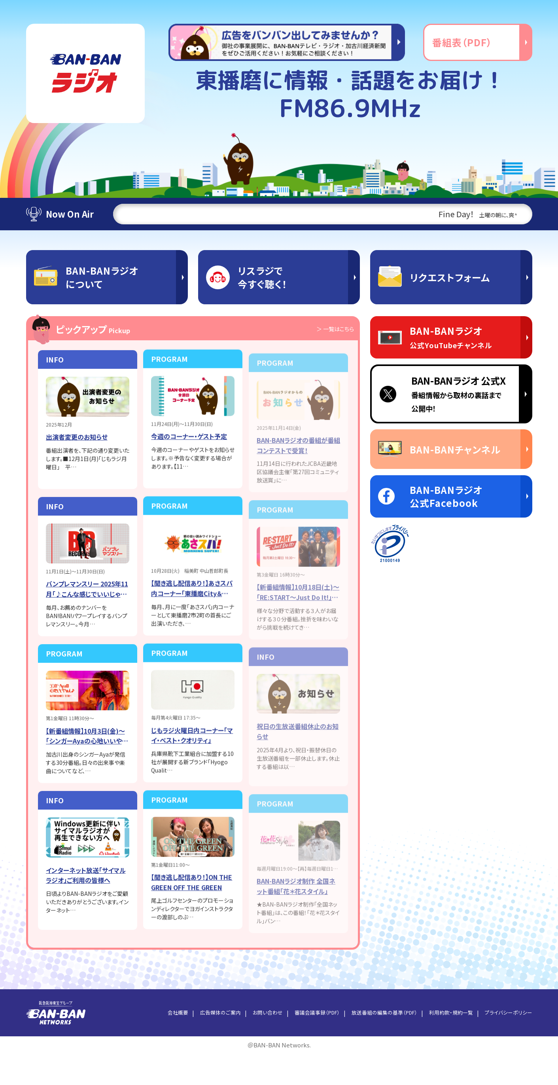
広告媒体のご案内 (201, 1043)
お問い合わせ (251, 1043)
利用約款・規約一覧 (446, 1043)
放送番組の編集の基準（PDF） (375, 1043)
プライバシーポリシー (507, 1043)
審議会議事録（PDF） (303, 1043)
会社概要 (157, 1043)
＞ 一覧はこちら (332, 329)
